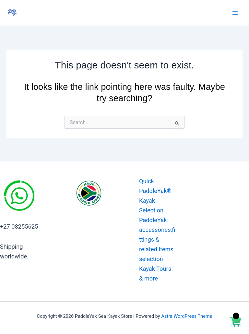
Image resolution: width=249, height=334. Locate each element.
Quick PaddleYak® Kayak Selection (155, 196)
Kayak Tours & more (155, 273)
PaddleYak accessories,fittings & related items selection (157, 239)
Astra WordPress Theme (186, 316)
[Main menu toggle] (235, 13)
